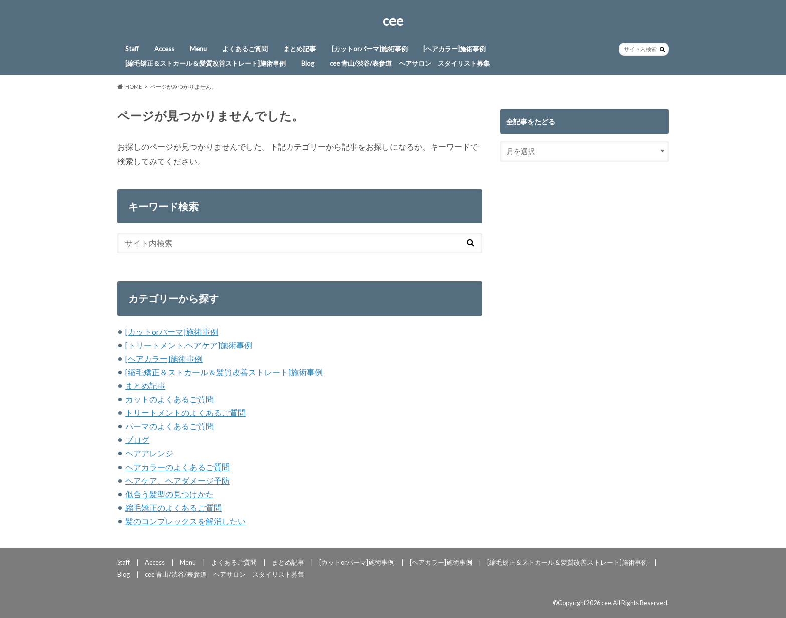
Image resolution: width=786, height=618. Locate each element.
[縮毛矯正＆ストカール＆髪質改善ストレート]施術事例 (205, 63)
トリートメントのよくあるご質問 (185, 412)
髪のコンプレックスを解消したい (185, 521)
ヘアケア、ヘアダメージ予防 (177, 480)
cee (393, 21)
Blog (307, 63)
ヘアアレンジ (149, 453)
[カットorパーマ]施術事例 (370, 49)
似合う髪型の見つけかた (169, 494)
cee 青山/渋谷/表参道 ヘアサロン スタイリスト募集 (410, 63)
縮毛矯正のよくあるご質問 (173, 507)
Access (164, 49)
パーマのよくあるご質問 (169, 426)
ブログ (137, 439)
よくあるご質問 (245, 49)
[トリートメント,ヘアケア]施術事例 (188, 345)
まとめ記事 (299, 49)
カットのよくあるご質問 (169, 399)
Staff (132, 49)
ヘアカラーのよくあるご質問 (177, 467)
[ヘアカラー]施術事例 (454, 49)
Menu (198, 49)
